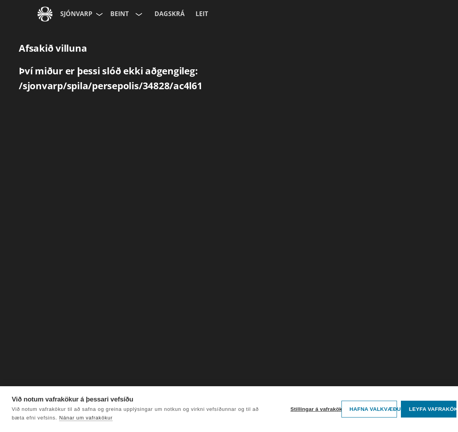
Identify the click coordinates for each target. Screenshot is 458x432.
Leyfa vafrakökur (432, 409)
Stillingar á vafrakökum (314, 409)
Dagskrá (169, 13)
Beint (119, 13)
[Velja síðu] (98, 14)
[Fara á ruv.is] (45, 14)
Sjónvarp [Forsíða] (76, 13)
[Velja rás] (138, 14)
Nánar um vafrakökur (86, 418)
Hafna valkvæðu (373, 409)
